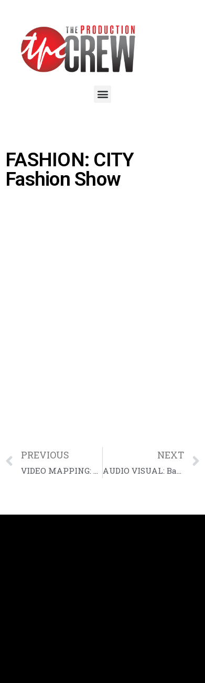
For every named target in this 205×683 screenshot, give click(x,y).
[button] (102, 94)
